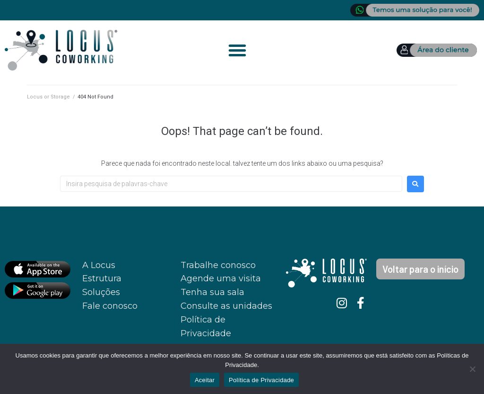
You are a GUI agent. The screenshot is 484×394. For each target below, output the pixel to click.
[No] (472, 369)
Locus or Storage (48, 97)
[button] (237, 50)
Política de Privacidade (261, 380)
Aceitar (205, 380)
